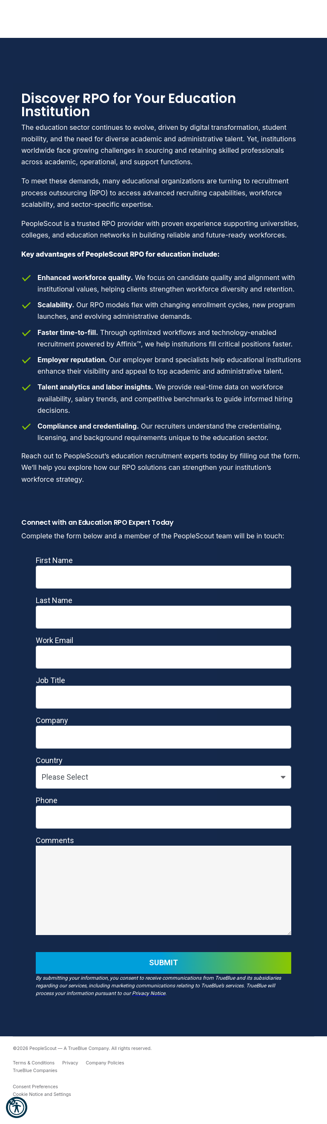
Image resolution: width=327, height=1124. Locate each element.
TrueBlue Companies (35, 1070)
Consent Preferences (35, 1087)
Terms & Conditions (33, 1063)
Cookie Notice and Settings (42, 1094)
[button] (16, 1107)
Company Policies (105, 1063)
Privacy (70, 1063)
